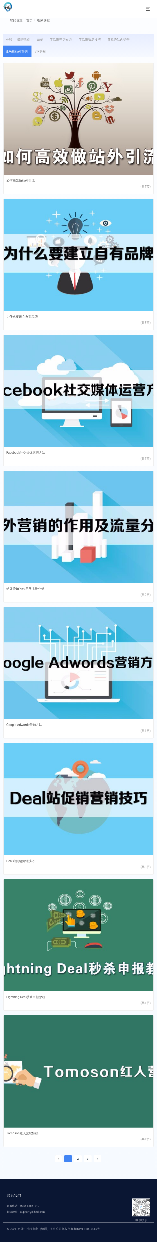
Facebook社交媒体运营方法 (25, 452)
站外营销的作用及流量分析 (25, 589)
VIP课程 (40, 51)
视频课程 (43, 20)
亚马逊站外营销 (17, 51)
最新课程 (24, 40)
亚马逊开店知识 (61, 40)
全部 (9, 40)
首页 (29, 20)
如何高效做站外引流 (20, 180)
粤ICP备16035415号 (86, 1229)
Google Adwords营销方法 (24, 725)
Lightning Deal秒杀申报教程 (25, 997)
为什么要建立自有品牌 (22, 316)
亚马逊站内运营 (119, 40)
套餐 (41, 40)
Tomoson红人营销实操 (22, 1133)
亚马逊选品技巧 (90, 40)
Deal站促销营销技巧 (20, 861)
